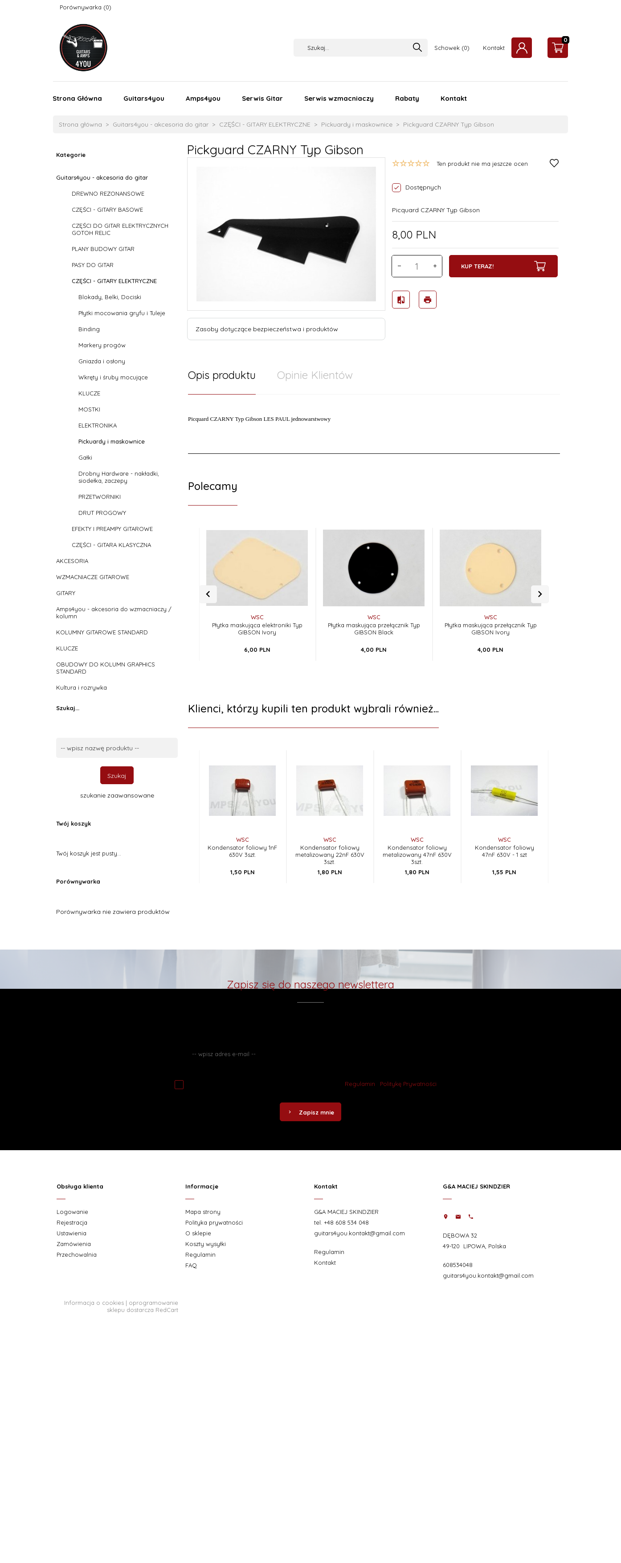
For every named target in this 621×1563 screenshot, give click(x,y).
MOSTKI (89, 409)
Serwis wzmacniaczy (339, 98)
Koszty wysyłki (205, 1243)
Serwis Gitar (262, 98)
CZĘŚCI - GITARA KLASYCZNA (111, 544)
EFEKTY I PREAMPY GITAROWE (112, 528)
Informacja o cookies (94, 1302)
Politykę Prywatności (408, 1083)
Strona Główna (77, 98)
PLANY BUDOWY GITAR (103, 248)
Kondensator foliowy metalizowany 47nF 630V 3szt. (417, 854)
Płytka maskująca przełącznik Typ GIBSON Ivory (491, 628)
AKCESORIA (72, 560)
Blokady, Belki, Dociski (109, 296)
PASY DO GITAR (93, 264)
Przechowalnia (77, 1254)
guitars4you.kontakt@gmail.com (359, 1233)
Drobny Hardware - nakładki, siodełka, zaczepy (118, 477)
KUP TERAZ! (503, 266)
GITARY (65, 592)
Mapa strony (203, 1211)
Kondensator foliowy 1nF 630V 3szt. (242, 851)
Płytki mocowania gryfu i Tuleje (121, 313)
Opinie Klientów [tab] (315, 375)
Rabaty (407, 98)
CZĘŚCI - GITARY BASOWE (107, 209)
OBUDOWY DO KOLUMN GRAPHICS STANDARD (105, 668)
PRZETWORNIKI (99, 496)
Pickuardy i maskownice (111, 441)
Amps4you (203, 98)
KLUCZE (89, 393)
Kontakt (494, 47)
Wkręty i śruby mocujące (113, 377)
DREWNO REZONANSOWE (108, 193)
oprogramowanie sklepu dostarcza (142, 1306)
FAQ (191, 1265)
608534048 (458, 1264)
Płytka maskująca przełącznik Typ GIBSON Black (374, 628)
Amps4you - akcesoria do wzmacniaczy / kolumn (114, 612)
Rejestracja (72, 1222)
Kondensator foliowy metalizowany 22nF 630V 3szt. (329, 854)
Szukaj (117, 776)
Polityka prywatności (214, 1222)
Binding (89, 329)
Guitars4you (143, 98)
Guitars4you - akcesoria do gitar (102, 177)
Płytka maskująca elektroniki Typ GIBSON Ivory (257, 628)
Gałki (85, 457)
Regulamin (360, 1083)
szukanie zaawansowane (117, 795)
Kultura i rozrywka (81, 687)
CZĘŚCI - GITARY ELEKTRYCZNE (114, 280)
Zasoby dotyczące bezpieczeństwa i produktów (267, 329)
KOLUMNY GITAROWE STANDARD (102, 632)
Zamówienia (74, 1243)
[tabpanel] (374, 424)
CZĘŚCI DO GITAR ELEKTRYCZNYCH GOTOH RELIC (120, 229)
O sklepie (198, 1233)
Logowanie (72, 1211)
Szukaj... (67, 708)
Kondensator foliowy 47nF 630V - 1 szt (504, 851)
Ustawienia (71, 1233)
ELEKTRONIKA (97, 425)
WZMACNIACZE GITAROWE (92, 576)
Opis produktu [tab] (222, 375)
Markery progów (102, 345)
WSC (257, 617)
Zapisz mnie (310, 1112)
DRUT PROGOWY (102, 512)
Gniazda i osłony (101, 361)
